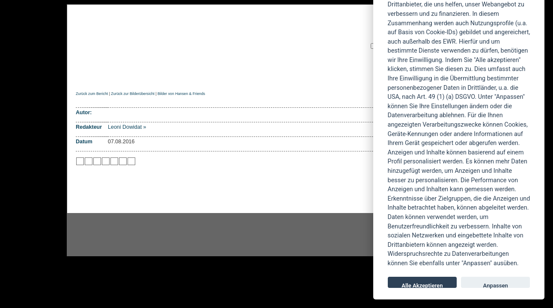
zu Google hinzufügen (105, 161)
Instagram (136, 234)
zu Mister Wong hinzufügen (88, 161)
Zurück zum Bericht (92, 94)
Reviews (144, 75)
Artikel (248, 75)
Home (83, 75)
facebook (232, 234)
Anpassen (495, 285)
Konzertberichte (197, 75)
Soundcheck (291, 75)
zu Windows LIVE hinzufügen (131, 161)
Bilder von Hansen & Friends (181, 94)
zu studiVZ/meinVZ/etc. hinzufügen (114, 161)
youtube (328, 234)
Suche (333, 75)
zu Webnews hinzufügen (97, 161)
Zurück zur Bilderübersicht (132, 94)
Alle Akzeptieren (422, 285)
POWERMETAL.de (212, 37)
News (111, 75)
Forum (364, 75)
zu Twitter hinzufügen (80, 161)
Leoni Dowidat (125, 127)
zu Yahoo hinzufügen (122, 161)
